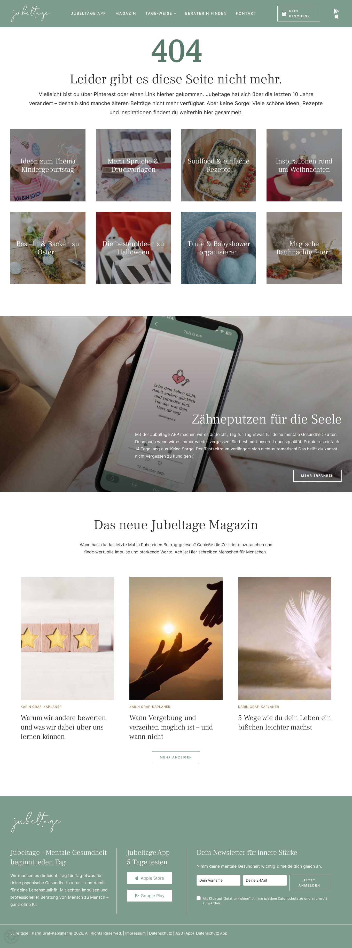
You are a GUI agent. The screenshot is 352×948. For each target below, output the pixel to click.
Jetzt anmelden (309, 882)
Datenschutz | (162, 933)
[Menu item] (88, 13)
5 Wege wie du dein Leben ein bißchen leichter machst (284, 722)
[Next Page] (176, 757)
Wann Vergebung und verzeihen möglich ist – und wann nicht (171, 727)
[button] (175, 13)
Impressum (135, 933)
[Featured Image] (67, 638)
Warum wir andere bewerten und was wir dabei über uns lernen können (63, 727)
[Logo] (30, 13)
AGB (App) (185, 933)
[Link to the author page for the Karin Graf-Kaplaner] (41, 706)
